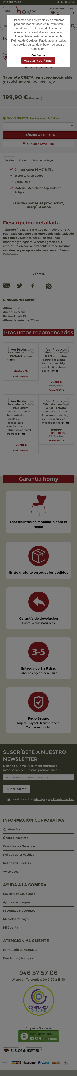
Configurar (38, 55)
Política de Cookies (24, 40)
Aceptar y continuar (38, 60)
